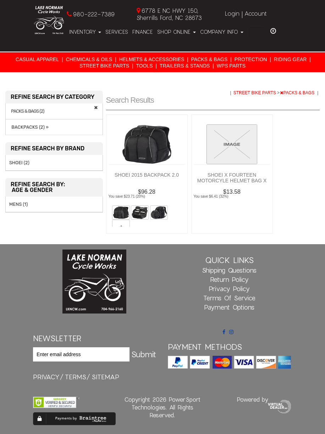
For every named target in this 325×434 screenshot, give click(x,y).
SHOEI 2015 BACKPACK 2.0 (147, 175)
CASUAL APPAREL (37, 59)
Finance (142, 32)
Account (255, 13)
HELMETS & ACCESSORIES (151, 59)
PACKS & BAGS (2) (27, 111)
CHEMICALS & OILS (89, 59)
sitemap (105, 377)
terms (75, 377)
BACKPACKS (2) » (29, 127)
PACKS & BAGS (209, 59)
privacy (46, 377)
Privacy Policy (229, 289)
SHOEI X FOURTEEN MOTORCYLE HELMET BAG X (232, 177)
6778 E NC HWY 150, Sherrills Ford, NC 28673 (169, 14)
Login (232, 13)
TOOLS (144, 66)
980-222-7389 (94, 14)
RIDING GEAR (290, 59)
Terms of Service (229, 298)
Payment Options (229, 307)
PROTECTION (251, 59)
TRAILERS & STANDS (185, 66)
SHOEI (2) (19, 162)
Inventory (85, 32)
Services (116, 32)
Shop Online (176, 32)
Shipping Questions (229, 270)
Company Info (221, 32)
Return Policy (229, 279)
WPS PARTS (231, 66)
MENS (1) (18, 204)
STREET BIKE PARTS (104, 66)
